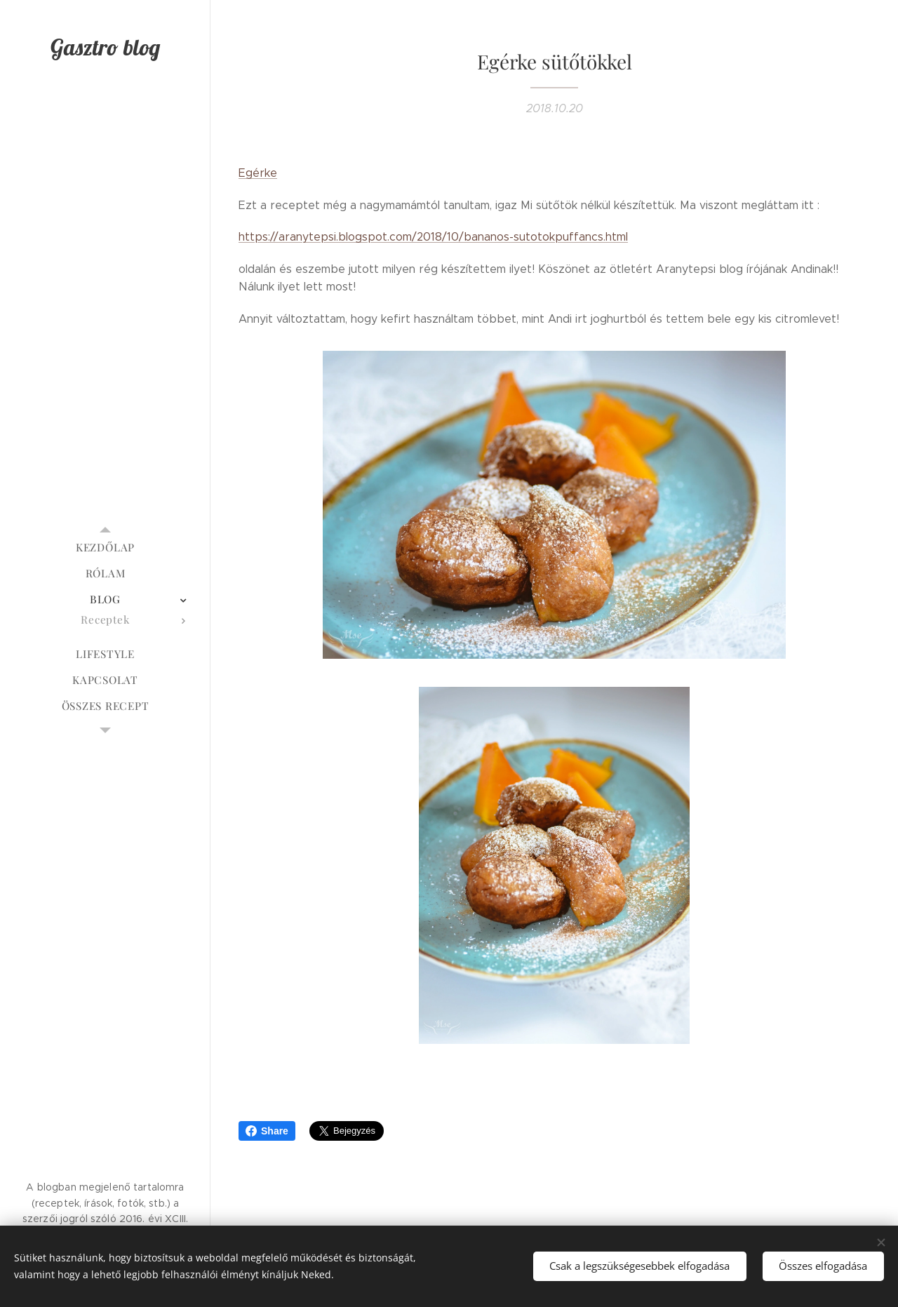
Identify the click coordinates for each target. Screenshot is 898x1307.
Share (267, 1131)
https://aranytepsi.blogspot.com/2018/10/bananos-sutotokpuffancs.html (433, 236)
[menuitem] (105, 547)
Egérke (258, 173)
